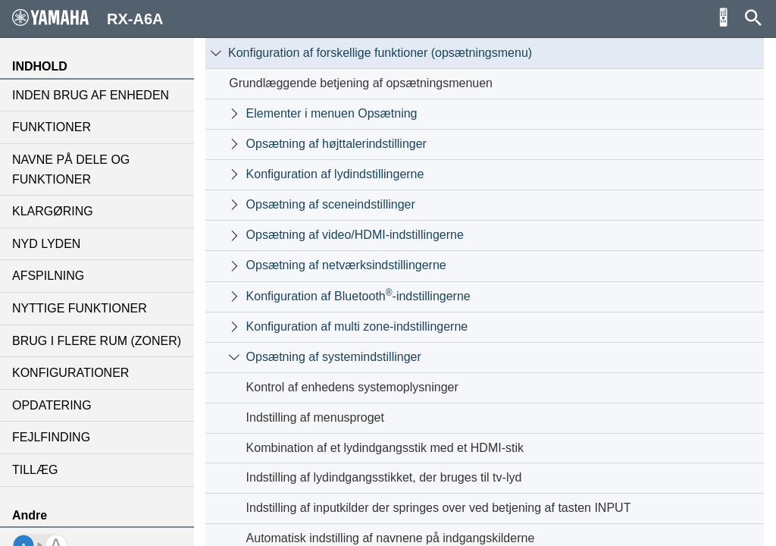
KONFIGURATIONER (70, 372)
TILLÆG (35, 469)
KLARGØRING (52, 211)
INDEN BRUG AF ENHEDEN (90, 95)
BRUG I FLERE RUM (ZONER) (96, 340)
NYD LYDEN (46, 243)
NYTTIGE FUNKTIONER (79, 308)
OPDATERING (52, 405)
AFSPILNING (48, 275)
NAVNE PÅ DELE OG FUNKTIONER (71, 169)
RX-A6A (88, 18)
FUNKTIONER (51, 127)
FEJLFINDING (51, 437)
